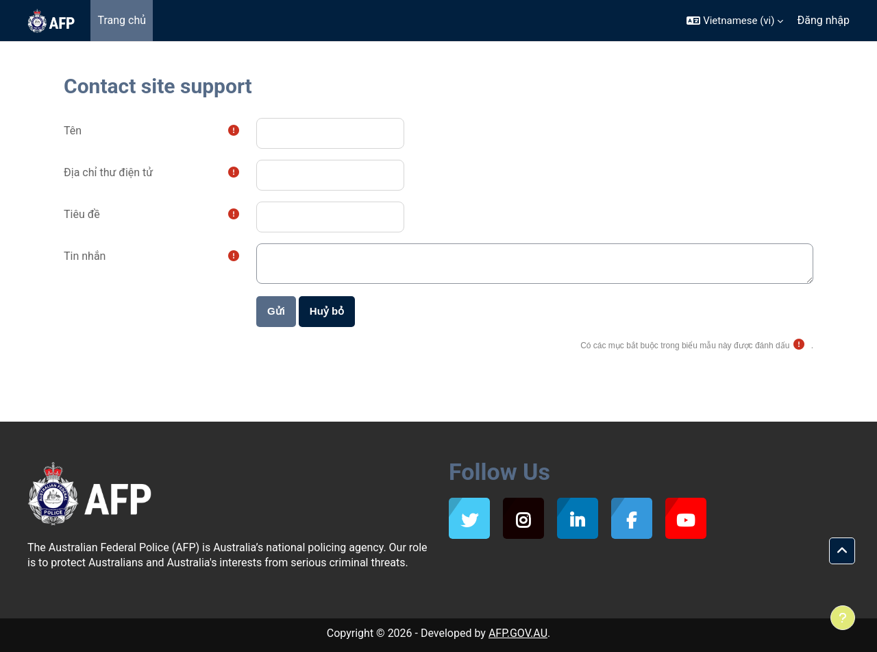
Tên (73, 130)
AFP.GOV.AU (518, 633)
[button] (734, 20)
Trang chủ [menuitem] (121, 20)
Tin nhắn (85, 256)
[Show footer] (842, 617)
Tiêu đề (82, 214)
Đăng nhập (823, 20)
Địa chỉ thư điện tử (108, 172)
